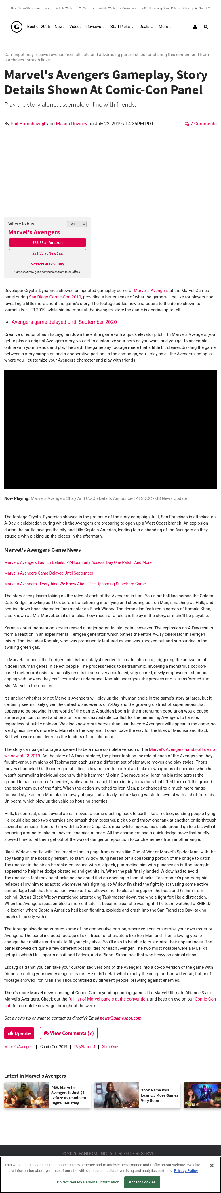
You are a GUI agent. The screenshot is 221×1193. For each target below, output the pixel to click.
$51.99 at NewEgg (47, 253)
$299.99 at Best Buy (47, 263)
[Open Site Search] (206, 27)
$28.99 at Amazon (47, 242)
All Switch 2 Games (207, 8)
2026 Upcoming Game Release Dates (165, 8)
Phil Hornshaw (26, 123)
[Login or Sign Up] (195, 27)
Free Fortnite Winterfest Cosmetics (114, 8)
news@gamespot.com (121, 1018)
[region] (110, 1174)
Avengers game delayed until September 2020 (64, 322)
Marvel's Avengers (34, 232)
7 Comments (201, 123)
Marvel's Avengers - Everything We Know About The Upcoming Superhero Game (75, 583)
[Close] (211, 1165)
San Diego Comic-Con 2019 (55, 297)
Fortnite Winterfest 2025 (70, 8)
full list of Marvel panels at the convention (108, 999)
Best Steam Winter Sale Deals (30, 8)
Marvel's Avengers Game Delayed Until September (48, 573)
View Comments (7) (69, 1033)
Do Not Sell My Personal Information (88, 1182)
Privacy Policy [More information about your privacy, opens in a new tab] (186, 1170)
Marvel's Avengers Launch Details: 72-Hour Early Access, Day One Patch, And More (78, 562)
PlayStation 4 (84, 1046)
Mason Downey (72, 123)
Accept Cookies (142, 1182)
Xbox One (110, 1046)
